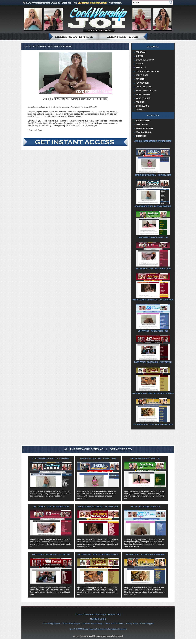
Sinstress (141, 136)
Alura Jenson (143, 121)
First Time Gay (143, 94)
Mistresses (153, 115)
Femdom (140, 79)
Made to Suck (143, 98)
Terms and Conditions (114, 623)
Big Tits (139, 56)
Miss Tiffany (142, 124)
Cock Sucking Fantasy (147, 71)
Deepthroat (142, 75)
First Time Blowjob (146, 91)
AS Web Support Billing (93, 623)
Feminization (142, 83)
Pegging (140, 102)
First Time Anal (143, 87)
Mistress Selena (144, 128)
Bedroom (140, 52)
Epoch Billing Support (71, 623)
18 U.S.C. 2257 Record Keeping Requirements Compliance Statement (98, 629)
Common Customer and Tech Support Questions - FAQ (97, 614)
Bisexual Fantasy (145, 60)
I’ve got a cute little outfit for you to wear (48, 46)
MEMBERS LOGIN (98, 619)
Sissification (142, 106)
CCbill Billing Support (51, 623)
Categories (153, 47)
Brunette (141, 68)
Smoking (140, 110)
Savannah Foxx (143, 132)
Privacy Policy (132, 623)
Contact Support (147, 623)
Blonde (139, 64)
